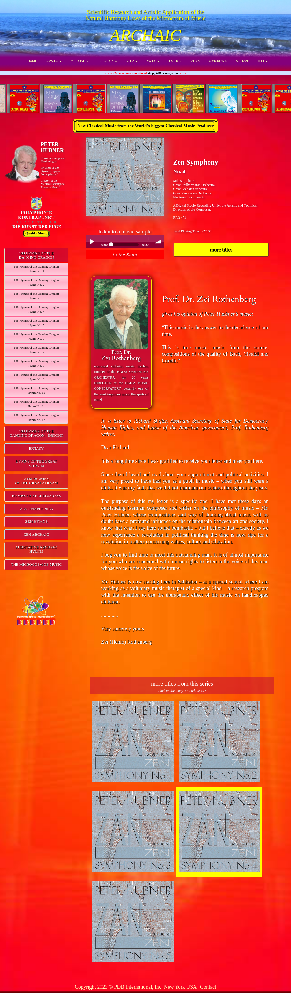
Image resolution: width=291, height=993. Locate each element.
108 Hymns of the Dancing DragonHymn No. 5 (36, 323)
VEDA (132, 60)
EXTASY (36, 448)
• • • (263, 60)
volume (158, 241)
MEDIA (195, 60)
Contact (208, 987)
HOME (32, 60)
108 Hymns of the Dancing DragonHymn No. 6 (36, 336)
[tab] (36, 255)
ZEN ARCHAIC (36, 534)
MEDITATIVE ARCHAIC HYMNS (36, 549)
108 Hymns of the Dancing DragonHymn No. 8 (36, 363)
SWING (153, 60)
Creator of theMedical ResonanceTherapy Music (53, 184)
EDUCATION (107, 60)
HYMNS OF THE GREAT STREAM (36, 463)
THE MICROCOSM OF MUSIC (36, 564)
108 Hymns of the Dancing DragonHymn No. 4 (36, 309)
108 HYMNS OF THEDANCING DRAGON (36, 255)
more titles (221, 250)
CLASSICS (53, 60)
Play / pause (92, 241)
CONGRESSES (218, 60)
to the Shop (125, 254)
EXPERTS (175, 60)
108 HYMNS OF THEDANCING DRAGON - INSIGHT (36, 433)
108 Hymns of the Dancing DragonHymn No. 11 (36, 404)
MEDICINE (79, 60)
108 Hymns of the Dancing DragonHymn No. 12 (36, 417)
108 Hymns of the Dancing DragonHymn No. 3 (36, 296)
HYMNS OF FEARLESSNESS (36, 495)
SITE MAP (242, 60)
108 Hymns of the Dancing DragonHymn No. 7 (36, 350)
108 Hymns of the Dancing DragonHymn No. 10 (36, 390)
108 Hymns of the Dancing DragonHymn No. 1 (36, 269)
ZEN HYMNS (36, 521)
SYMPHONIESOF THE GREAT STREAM (36, 480)
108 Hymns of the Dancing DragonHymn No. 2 (36, 282)
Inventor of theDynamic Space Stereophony (50, 171)
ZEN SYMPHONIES (36, 508)
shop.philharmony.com (163, 73)
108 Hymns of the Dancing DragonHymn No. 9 (36, 377)
